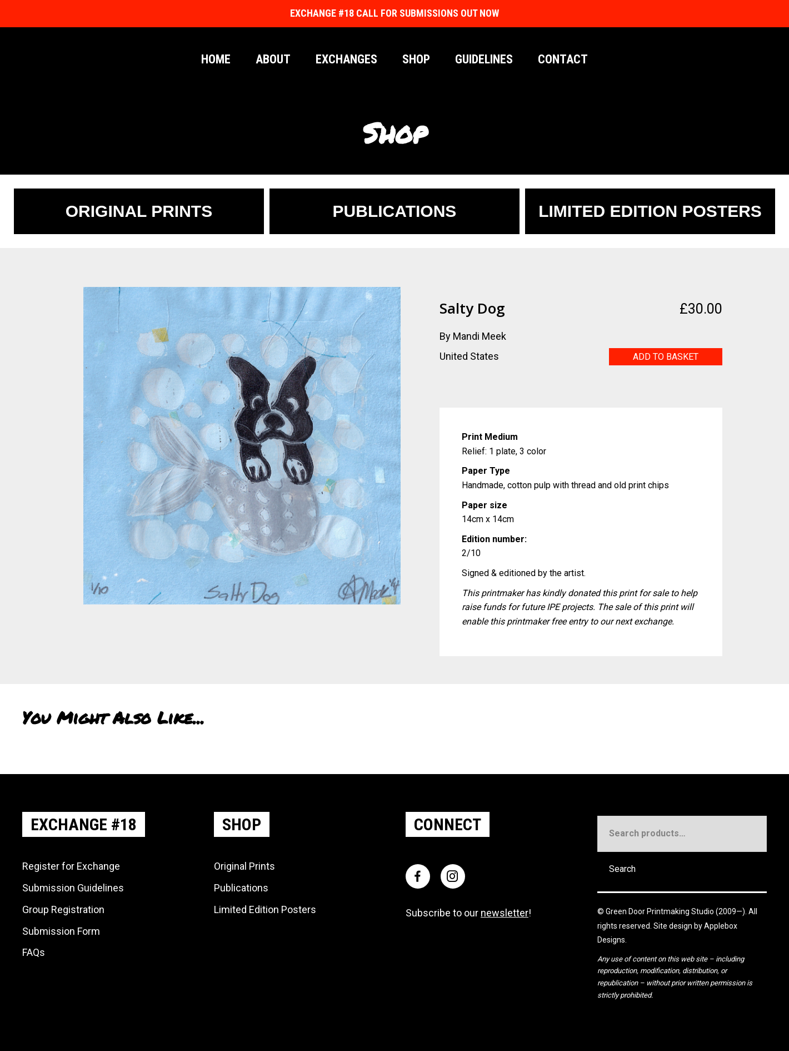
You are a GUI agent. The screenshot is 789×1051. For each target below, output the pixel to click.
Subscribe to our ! (468, 913)
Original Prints (244, 866)
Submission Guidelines (73, 888)
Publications (241, 888)
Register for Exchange (71, 866)
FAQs (33, 952)
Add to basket (665, 356)
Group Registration (63, 909)
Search (622, 869)
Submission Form (61, 931)
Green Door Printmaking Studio (661, 911)
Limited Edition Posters (265, 909)
